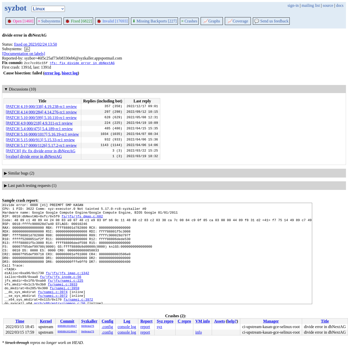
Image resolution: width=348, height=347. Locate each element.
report (145, 327)
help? (231, 321)
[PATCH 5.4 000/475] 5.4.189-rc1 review (39, 129)
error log (52, 73)
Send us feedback (271, 21)
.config (107, 327)
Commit (67, 321)
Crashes (189, 21)
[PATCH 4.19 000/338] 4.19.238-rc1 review (41, 106)
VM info (202, 321)
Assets (219, 321)
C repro (184, 321)
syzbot (15, 7)
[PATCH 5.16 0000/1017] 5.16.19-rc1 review (42, 134)
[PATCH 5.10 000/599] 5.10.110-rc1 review (41, 117)
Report (146, 321)
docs (339, 5)
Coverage (238, 21)
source (328, 5)
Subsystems (49, 21)
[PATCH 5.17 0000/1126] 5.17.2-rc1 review (41, 145)
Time (19, 321)
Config (107, 321)
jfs (27, 49)
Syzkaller (89, 321)
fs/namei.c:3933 (62, 301)
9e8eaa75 (87, 326)
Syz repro (165, 321)
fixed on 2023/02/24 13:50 (35, 44)
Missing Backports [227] (154, 21)
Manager (271, 321)
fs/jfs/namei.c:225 (65, 296)
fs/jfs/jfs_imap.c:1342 (67, 287)
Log (126, 321)
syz (159, 327)
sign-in (293, 5)
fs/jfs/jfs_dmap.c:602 (82, 219)
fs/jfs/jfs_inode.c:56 (60, 292)
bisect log (70, 73)
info (198, 332)
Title (325, 321)
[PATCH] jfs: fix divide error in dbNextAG (40, 151)
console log (127, 327)
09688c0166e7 (67, 326)
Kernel (46, 321)
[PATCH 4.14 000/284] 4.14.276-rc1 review (41, 112)
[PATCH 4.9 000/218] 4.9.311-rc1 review (39, 123)
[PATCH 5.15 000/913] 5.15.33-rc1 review (40, 140)
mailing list (311, 5)
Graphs (211, 21)
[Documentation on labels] (23, 53)
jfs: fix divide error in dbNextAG (81, 63)
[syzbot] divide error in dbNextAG (34, 156)
